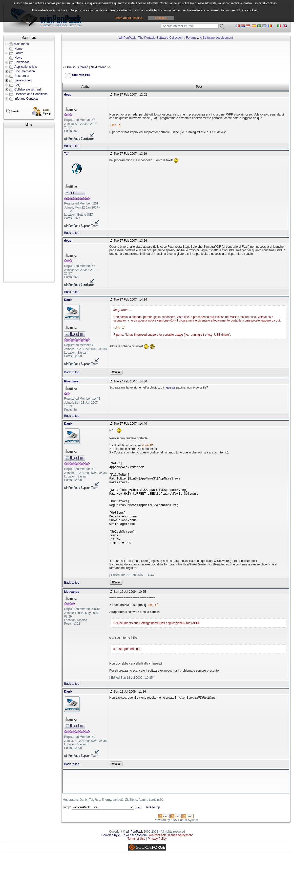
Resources (21, 76)
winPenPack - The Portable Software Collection (151, 37)
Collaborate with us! (27, 89)
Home (18, 48)
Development (23, 80)
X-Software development (216, 37)
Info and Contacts (26, 98)
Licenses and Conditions (31, 94)
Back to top (71, 146)
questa (170, 387)
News (18, 57)
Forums (191, 37)
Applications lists (25, 66)
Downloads (21, 62)
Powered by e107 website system (124, 847)
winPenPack (134, 843)
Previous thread (77, 67)
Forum (18, 53)
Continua (161, 18)
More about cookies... (130, 18)
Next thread (99, 67)
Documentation (24, 71)
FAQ (17, 85)
